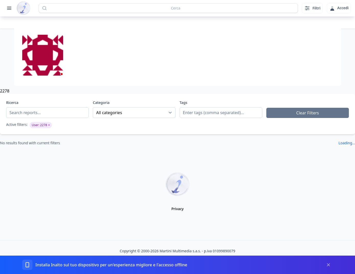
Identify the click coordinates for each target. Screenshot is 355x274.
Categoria (101, 102)
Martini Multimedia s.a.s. (180, 250)
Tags (183, 102)
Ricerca (12, 102)
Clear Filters (307, 113)
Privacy (177, 208)
